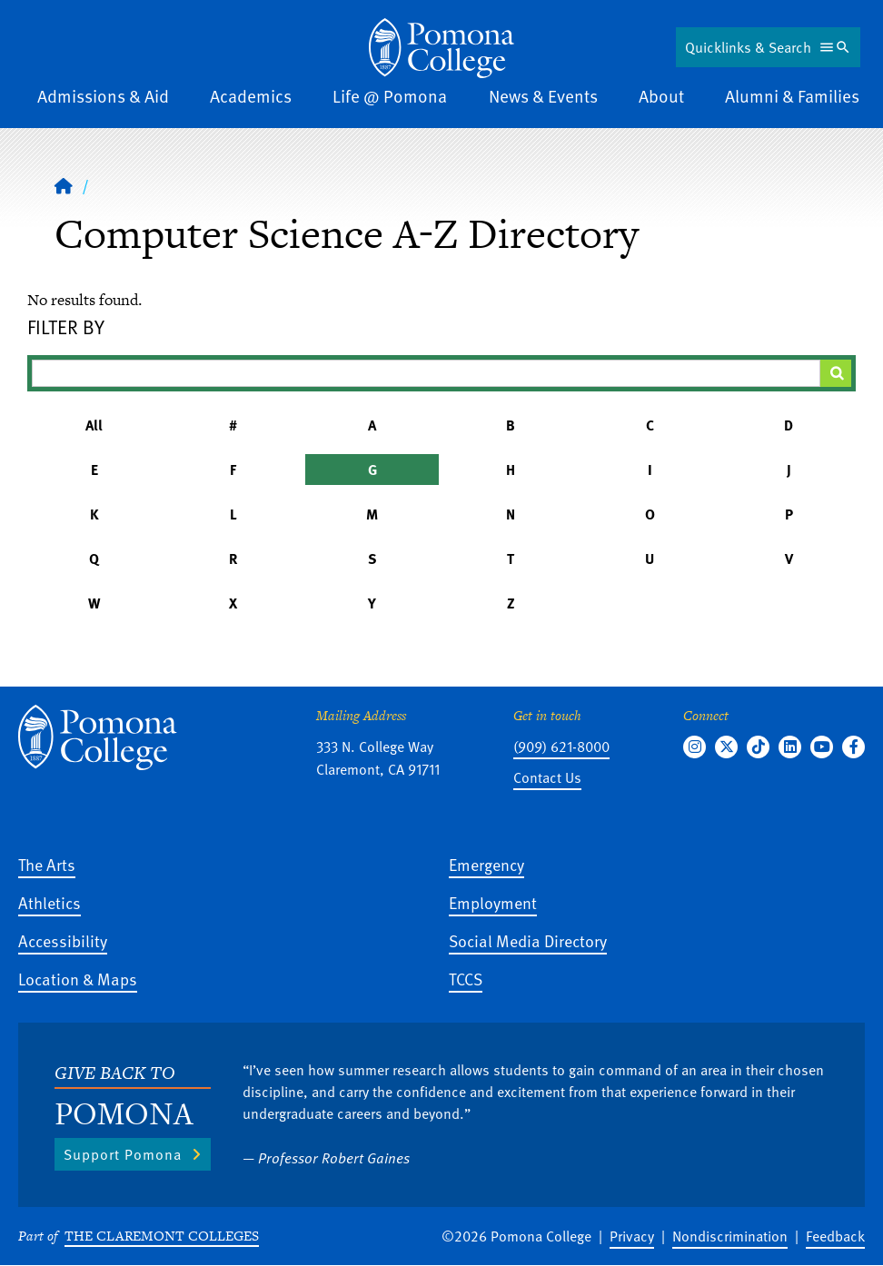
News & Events (543, 96)
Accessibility (62, 940)
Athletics (49, 902)
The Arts (46, 864)
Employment (493, 902)
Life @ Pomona (389, 96)
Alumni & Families (792, 96)
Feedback (835, 1236)
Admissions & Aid (103, 96)
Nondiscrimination (730, 1236)
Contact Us (547, 777)
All (94, 425)
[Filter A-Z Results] (426, 373)
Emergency (486, 864)
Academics (251, 96)
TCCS (465, 978)
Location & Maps (77, 978)
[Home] (441, 48)
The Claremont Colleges (161, 1235)
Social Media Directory (528, 940)
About (661, 96)
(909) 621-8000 (561, 746)
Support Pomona (123, 1154)
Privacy (632, 1236)
